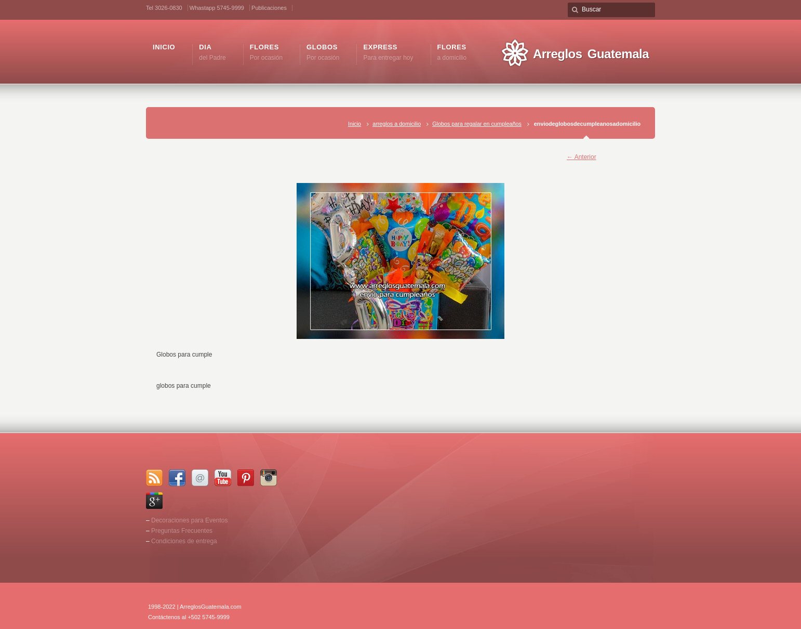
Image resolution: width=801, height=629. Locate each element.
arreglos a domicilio (396, 124)
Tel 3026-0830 (164, 8)
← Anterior (581, 157)
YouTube (223, 477)
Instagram (268, 477)
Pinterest (245, 477)
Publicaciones (269, 8)
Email (200, 477)
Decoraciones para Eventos (189, 520)
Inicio (354, 124)
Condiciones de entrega (184, 541)
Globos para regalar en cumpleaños (477, 124)
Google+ (154, 500)
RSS (154, 477)
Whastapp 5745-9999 (217, 8)
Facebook (177, 477)
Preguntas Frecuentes (181, 530)
